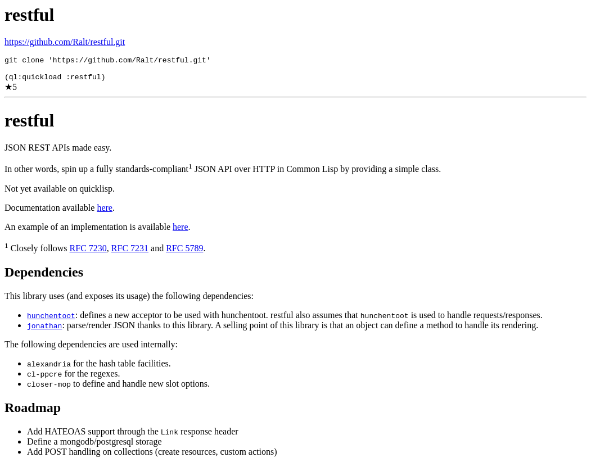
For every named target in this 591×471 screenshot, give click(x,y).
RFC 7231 (129, 253)
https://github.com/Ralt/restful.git (64, 42)
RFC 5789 (184, 253)
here (104, 213)
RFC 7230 (88, 253)
